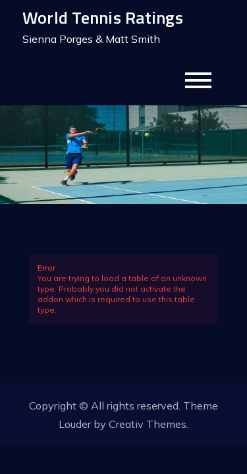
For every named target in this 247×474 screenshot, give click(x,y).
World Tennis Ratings (102, 17)
